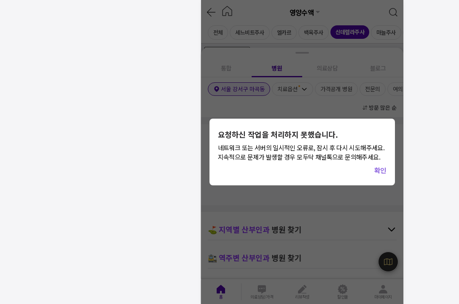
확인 (380, 170)
